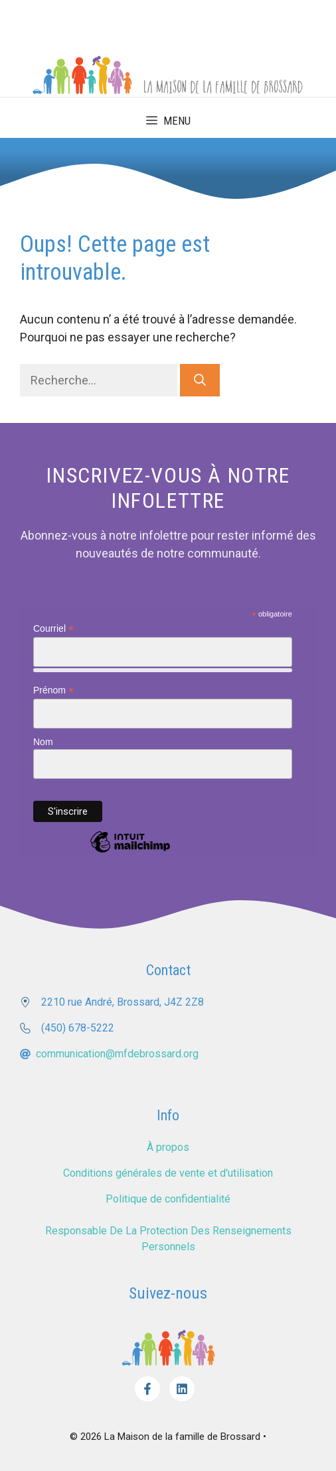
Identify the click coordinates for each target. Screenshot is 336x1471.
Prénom (53, 690)
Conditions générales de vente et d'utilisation (168, 1173)
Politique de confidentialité (168, 1199)
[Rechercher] (200, 380)
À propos (168, 1147)
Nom (43, 741)
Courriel (53, 628)
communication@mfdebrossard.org (117, 1053)
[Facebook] (147, 1389)
